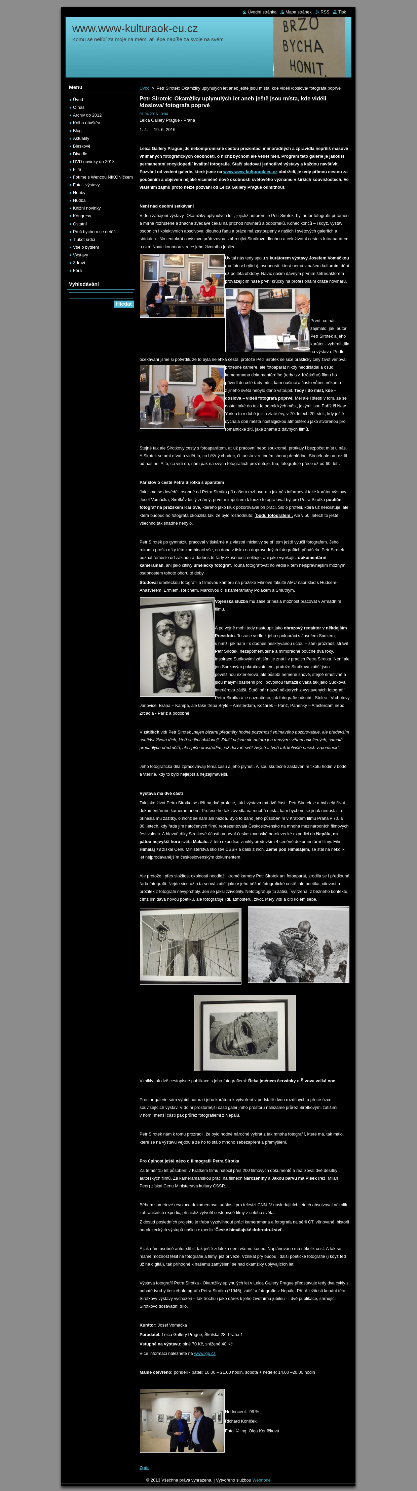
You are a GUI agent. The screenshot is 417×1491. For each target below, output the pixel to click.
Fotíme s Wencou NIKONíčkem (103, 177)
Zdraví (79, 262)
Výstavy (80, 254)
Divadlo (80, 153)
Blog (77, 130)
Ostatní (80, 223)
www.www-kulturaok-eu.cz (250, 171)
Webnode (261, 1480)
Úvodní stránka (262, 11)
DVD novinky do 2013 (94, 161)
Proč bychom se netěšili (95, 231)
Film (77, 169)
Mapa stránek (299, 11)
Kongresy (82, 215)
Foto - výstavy (86, 184)
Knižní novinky (87, 208)
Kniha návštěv (86, 122)
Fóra (77, 270)
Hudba (79, 200)
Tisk (342, 11)
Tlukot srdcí (84, 239)
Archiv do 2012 (87, 115)
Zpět (144, 1467)
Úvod (145, 88)
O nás (78, 107)
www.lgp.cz (205, 1353)
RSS (324, 11)
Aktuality (81, 138)
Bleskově (81, 146)
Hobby (79, 192)
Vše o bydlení (86, 247)
